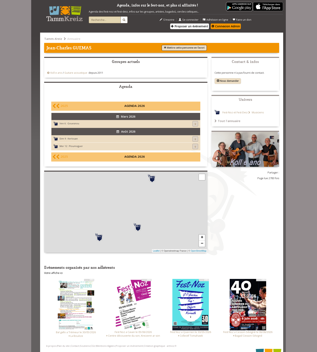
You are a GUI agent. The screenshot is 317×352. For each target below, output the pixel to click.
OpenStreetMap (198, 251)
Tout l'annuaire (227, 121)
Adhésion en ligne (215, 19)
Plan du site (63, 345)
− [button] (202, 244)
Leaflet (156, 251)
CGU (93, 345)
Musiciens (257, 112)
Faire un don (242, 19)
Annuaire (73, 39)
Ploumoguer (76, 146)
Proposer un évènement (189, 26)
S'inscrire (167, 19)
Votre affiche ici (53, 273)
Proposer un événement (129, 345)
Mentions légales (105, 345)
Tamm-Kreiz (53, 39)
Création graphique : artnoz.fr (160, 345)
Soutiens (85, 345)
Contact (75, 345)
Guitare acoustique (75, 72)
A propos (51, 345)
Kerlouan (73, 138)
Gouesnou (73, 123)
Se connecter (189, 19)
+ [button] (202, 238)
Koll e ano (56, 72)
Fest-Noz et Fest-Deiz (235, 112)
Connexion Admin (225, 26)
